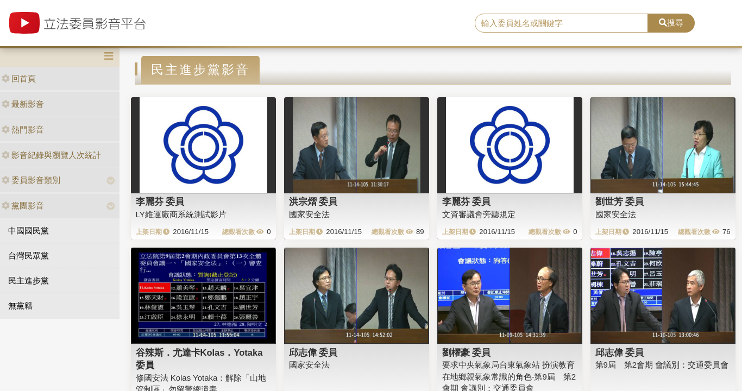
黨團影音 (23, 205)
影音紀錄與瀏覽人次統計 (51, 155)
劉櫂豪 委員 (466, 352)
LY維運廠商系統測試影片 (181, 214)
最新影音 (23, 104)
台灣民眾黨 (28, 255)
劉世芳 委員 (619, 201)
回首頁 (19, 78)
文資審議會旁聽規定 (478, 214)
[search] (561, 23)
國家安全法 (309, 214)
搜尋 (671, 22)
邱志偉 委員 (313, 352)
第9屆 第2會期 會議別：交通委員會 (662, 364)
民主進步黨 (28, 280)
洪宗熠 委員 (313, 201)
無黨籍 (20, 305)
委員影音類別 (31, 180)
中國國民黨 (28, 230)
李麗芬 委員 (160, 201)
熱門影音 (23, 129)
